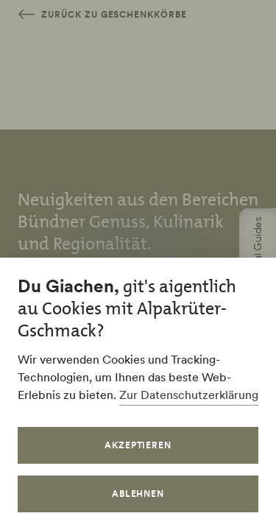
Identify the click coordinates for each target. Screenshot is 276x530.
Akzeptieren (138, 445)
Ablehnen (138, 493)
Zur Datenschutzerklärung (188, 394)
